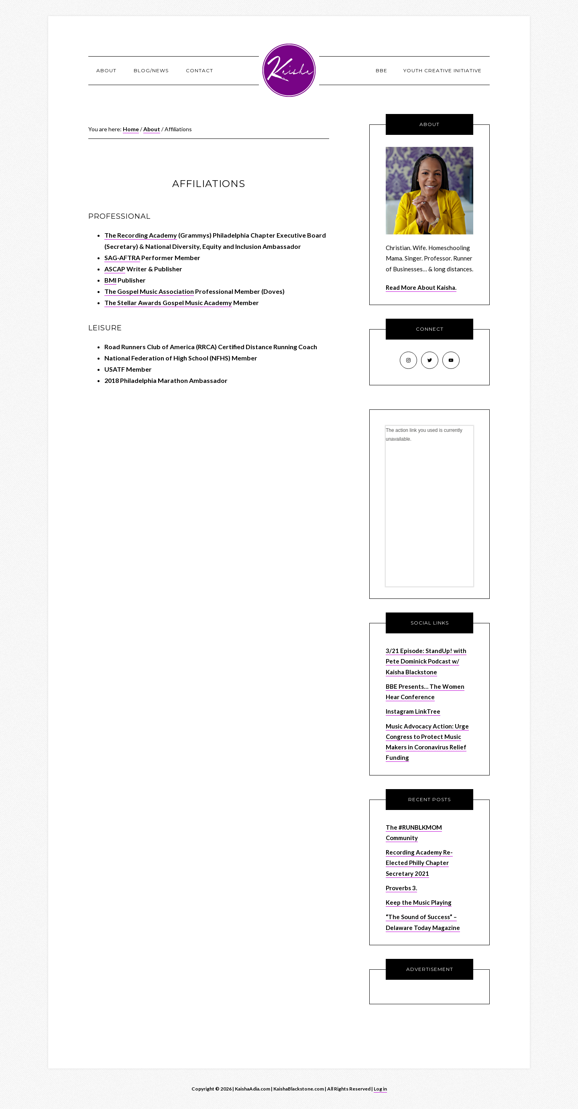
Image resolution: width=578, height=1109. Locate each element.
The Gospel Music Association (149, 291)
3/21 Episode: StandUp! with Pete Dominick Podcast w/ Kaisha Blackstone (426, 661)
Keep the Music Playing (419, 902)
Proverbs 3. (401, 887)
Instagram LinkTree (413, 711)
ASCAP (114, 269)
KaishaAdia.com (289, 70)
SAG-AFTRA (122, 257)
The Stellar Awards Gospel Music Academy (168, 302)
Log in (380, 1089)
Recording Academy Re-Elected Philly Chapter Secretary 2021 (419, 863)
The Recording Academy (140, 235)
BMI (110, 280)
